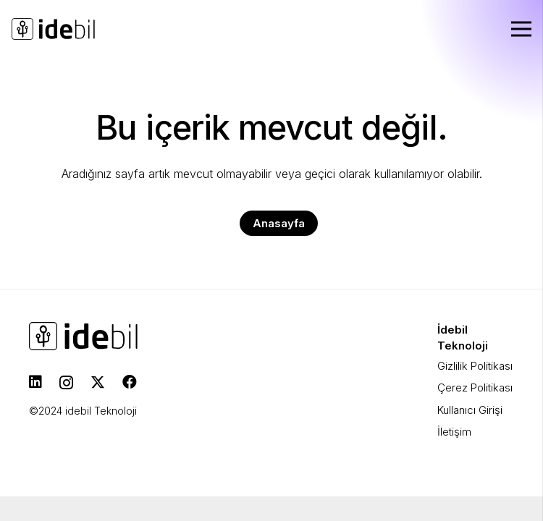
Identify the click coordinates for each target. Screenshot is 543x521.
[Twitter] (97, 382)
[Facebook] (129, 382)
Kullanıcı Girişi (469, 410)
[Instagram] (66, 383)
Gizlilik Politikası (475, 366)
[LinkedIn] (35, 382)
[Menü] (521, 29)
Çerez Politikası (475, 387)
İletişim (454, 432)
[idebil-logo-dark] (54, 29)
